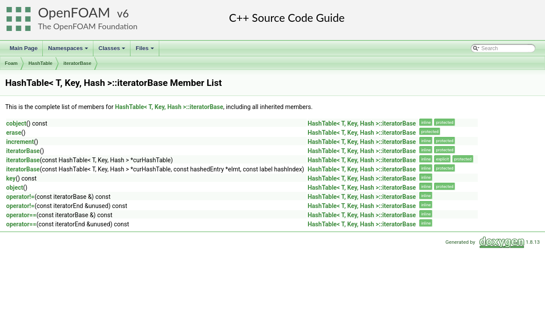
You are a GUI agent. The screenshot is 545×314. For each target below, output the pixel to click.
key (11, 178)
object (14, 187)
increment (20, 141)
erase (13, 132)
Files (145, 50)
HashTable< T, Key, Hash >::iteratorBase (169, 106)
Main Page (24, 48)
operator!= (20, 196)
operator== (21, 215)
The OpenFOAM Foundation (87, 26)
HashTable (40, 63)
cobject (16, 123)
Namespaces (68, 50)
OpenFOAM (74, 12)
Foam (11, 63)
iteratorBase (77, 63)
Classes (113, 50)
